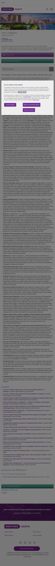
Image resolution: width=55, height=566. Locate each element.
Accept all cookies (29, 109)
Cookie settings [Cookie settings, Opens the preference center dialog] (10, 104)
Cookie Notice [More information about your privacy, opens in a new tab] (35, 99)
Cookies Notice (22, 92)
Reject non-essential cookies (31, 104)
